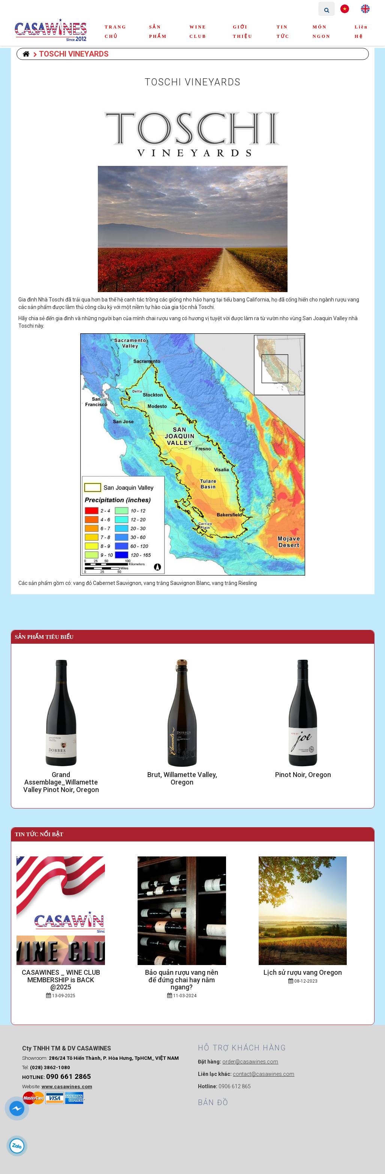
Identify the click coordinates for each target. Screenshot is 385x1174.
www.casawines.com (67, 1115)
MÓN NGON (322, 31)
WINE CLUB (198, 31)
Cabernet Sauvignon (117, 583)
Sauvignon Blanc (190, 583)
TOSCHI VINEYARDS (71, 53)
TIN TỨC (283, 31)
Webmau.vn (304, 1061)
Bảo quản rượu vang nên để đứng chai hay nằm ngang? (192, 976)
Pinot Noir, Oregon (314, 775)
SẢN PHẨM (158, 31)
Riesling (247, 583)
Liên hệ (361, 31)
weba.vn (283, 1164)
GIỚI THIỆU (243, 31)
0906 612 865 (147, 1112)
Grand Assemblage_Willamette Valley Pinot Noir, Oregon (71, 778)
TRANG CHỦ (115, 31)
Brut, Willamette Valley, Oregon (193, 775)
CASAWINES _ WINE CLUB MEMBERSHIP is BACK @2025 (71, 976)
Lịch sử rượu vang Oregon (313, 972)
